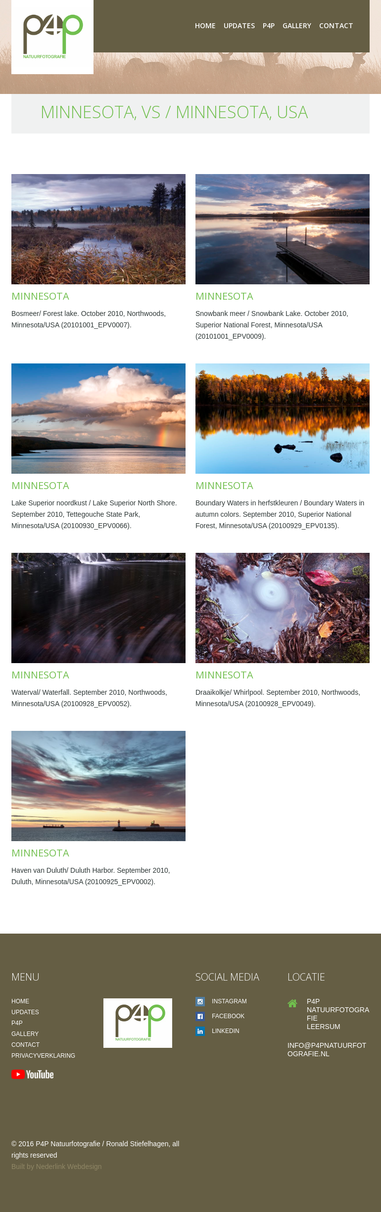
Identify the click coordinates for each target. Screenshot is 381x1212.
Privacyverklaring (43, 1055)
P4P (269, 25)
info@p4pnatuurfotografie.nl (326, 1049)
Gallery (297, 25)
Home (205, 25)
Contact (336, 25)
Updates (239, 25)
